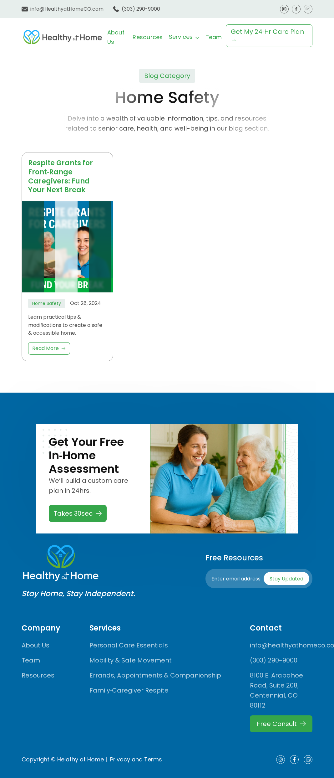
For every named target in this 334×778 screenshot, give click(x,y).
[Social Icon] (280, 759)
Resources (148, 37)
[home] (63, 36)
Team (213, 37)
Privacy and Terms (136, 759)
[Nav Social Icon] (284, 9)
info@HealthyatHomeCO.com (67, 9)
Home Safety (46, 303)
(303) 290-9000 (141, 9)
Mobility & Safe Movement (130, 660)
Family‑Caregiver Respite (129, 690)
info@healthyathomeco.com (281, 645)
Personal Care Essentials (128, 645)
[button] (184, 37)
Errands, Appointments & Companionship (155, 675)
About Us (35, 645)
